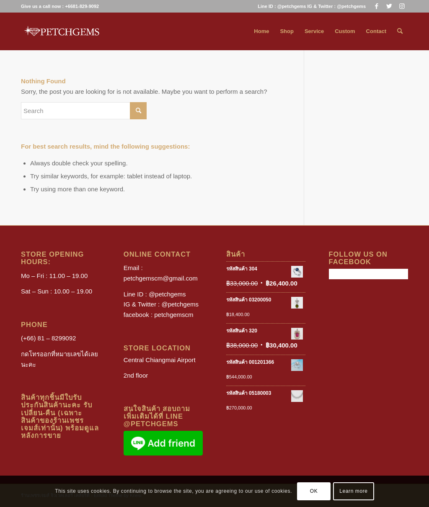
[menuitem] (309, 6)
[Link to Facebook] (376, 6)
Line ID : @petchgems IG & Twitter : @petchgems (312, 6)
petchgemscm (173, 314)
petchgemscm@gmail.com (161, 278)
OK (314, 491)
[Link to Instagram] (401, 6)
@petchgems (167, 294)
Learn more (353, 491)
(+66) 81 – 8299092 (48, 338)
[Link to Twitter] (389, 6)
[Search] (400, 31)
